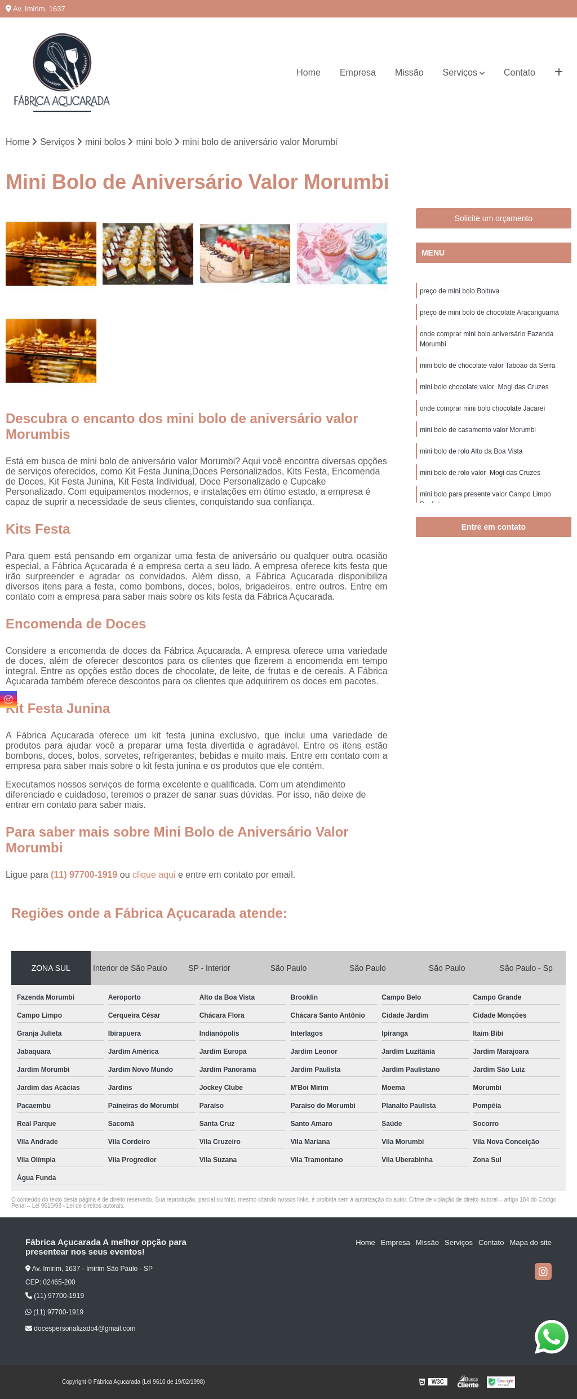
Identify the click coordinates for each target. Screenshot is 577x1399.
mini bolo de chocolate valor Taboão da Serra (488, 365)
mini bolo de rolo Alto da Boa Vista (471, 451)
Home (308, 72)
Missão (409, 72)
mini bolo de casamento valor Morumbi (478, 430)
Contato (519, 72)
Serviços (460, 72)
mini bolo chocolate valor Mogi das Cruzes (484, 387)
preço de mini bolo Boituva (459, 291)
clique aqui (154, 874)
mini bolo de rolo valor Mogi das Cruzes (480, 473)
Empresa (358, 72)
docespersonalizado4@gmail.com (80, 1328)
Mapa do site (530, 1242)
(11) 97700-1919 (85, 874)
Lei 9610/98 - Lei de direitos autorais (77, 1206)
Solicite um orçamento (494, 218)
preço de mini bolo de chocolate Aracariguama (489, 312)
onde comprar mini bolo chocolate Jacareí (482, 408)
